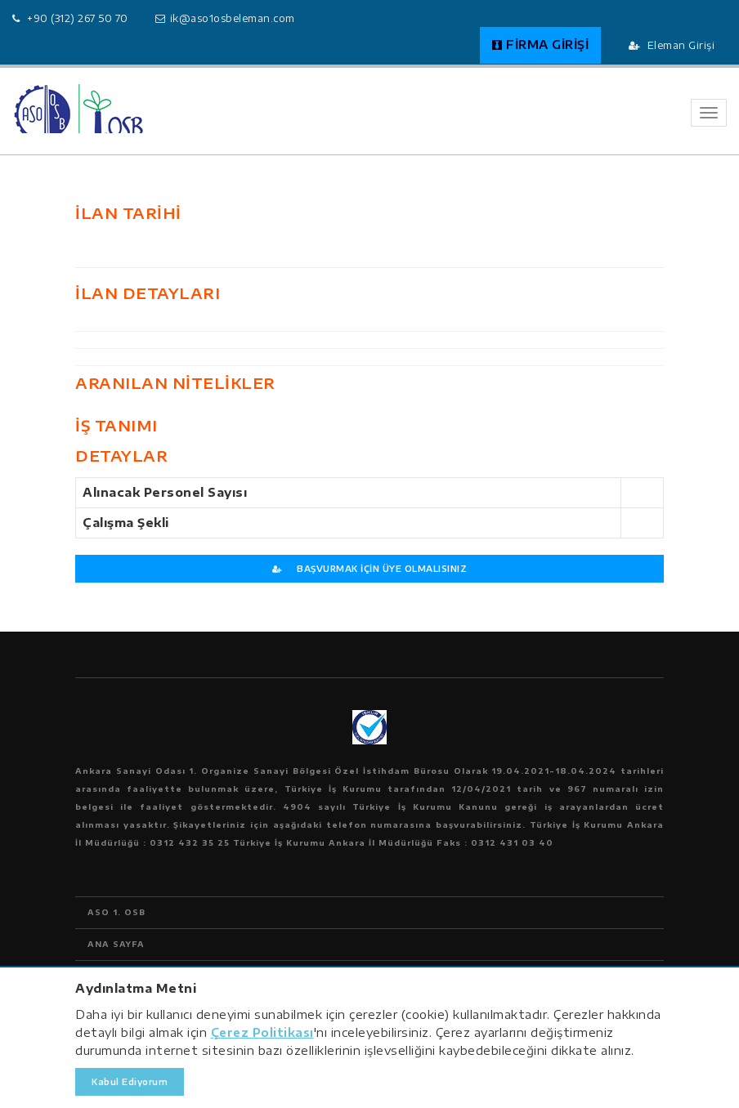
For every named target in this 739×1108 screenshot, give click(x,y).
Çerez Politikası (262, 1032)
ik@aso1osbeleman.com (232, 18)
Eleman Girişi (672, 45)
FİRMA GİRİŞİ (540, 44)
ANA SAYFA (116, 944)
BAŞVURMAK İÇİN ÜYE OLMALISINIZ (369, 569)
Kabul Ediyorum (130, 1082)
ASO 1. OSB (116, 912)
